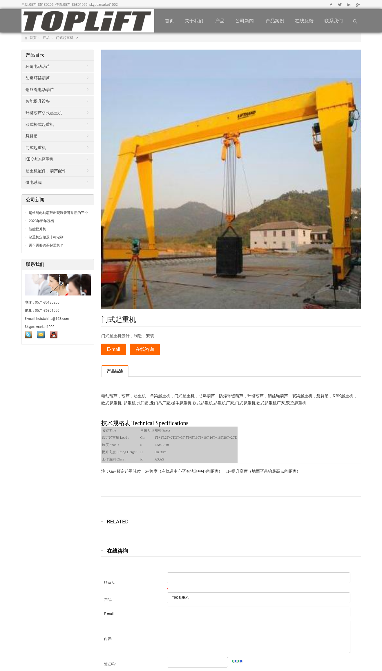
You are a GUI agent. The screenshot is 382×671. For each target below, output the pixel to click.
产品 (220, 20)
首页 (169, 20)
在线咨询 (144, 349)
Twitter (339, 4)
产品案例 (275, 20)
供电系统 (34, 182)
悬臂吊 (32, 136)
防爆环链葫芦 (38, 78)
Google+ (357, 4)
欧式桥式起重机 (40, 124)
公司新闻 (245, 20)
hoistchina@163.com (52, 319)
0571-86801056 (75, 5)
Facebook (331, 4)
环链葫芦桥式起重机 (44, 112)
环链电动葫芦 (38, 66)
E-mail (113, 349)
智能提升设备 (38, 101)
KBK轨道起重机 (39, 159)
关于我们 (194, 20)
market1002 (108, 5)
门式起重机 (65, 38)
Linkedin (348, 4)
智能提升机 (37, 229)
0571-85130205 (41, 5)
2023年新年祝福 (41, 221)
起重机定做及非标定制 (46, 237)
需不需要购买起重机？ (46, 245)
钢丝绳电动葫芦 (40, 89)
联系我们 (334, 20)
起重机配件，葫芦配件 (46, 170)
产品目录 (36, 55)
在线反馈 (304, 20)
